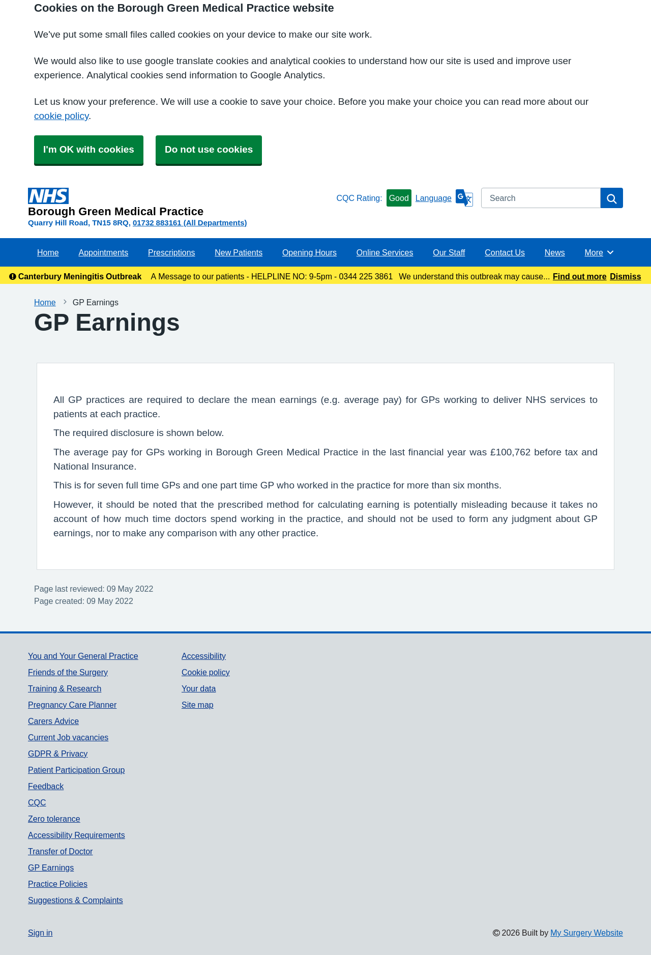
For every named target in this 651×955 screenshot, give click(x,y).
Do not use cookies (209, 149)
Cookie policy (206, 672)
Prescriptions (171, 252)
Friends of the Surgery (68, 672)
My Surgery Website (586, 933)
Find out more (580, 276)
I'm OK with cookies (88, 149)
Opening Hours (309, 252)
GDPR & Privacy (57, 753)
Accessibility (204, 656)
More (600, 252)
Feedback (46, 786)
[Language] (444, 198)
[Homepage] (180, 202)
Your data (199, 688)
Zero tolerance (54, 819)
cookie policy (61, 116)
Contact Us (505, 252)
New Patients (238, 252)
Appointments (103, 252)
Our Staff (449, 252)
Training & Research (64, 688)
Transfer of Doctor (60, 851)
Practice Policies (57, 884)
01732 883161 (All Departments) (190, 222)
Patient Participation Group (76, 770)
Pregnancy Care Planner (72, 705)
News (555, 252)
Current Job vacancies (68, 737)
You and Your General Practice (83, 656)
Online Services (385, 252)
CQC (37, 802)
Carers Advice (53, 721)
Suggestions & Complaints (75, 900)
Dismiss (625, 276)
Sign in (40, 933)
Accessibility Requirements (76, 835)
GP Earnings (51, 867)
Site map (198, 705)
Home (48, 252)
